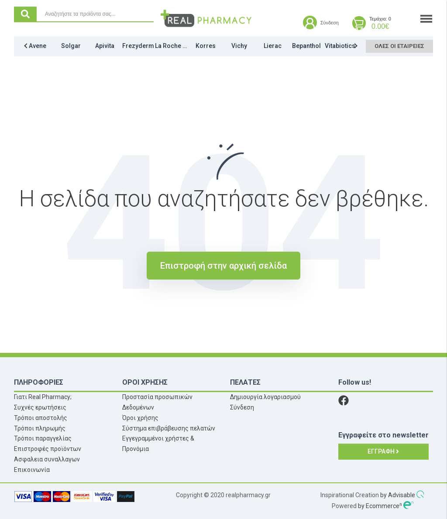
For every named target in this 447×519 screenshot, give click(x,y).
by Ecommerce (380, 505)
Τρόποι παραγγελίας (43, 438)
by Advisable (397, 495)
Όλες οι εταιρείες (398, 47)
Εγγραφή (383, 451)
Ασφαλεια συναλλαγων (47, 459)
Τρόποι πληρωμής (39, 428)
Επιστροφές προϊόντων (47, 448)
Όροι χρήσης (140, 417)
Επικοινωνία (32, 469)
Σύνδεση (242, 407)
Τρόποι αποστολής (40, 417)
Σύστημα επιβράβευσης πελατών (168, 428)
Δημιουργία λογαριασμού (265, 396)
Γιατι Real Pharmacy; (43, 396)
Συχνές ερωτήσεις (40, 407)
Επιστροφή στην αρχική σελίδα (223, 265)
